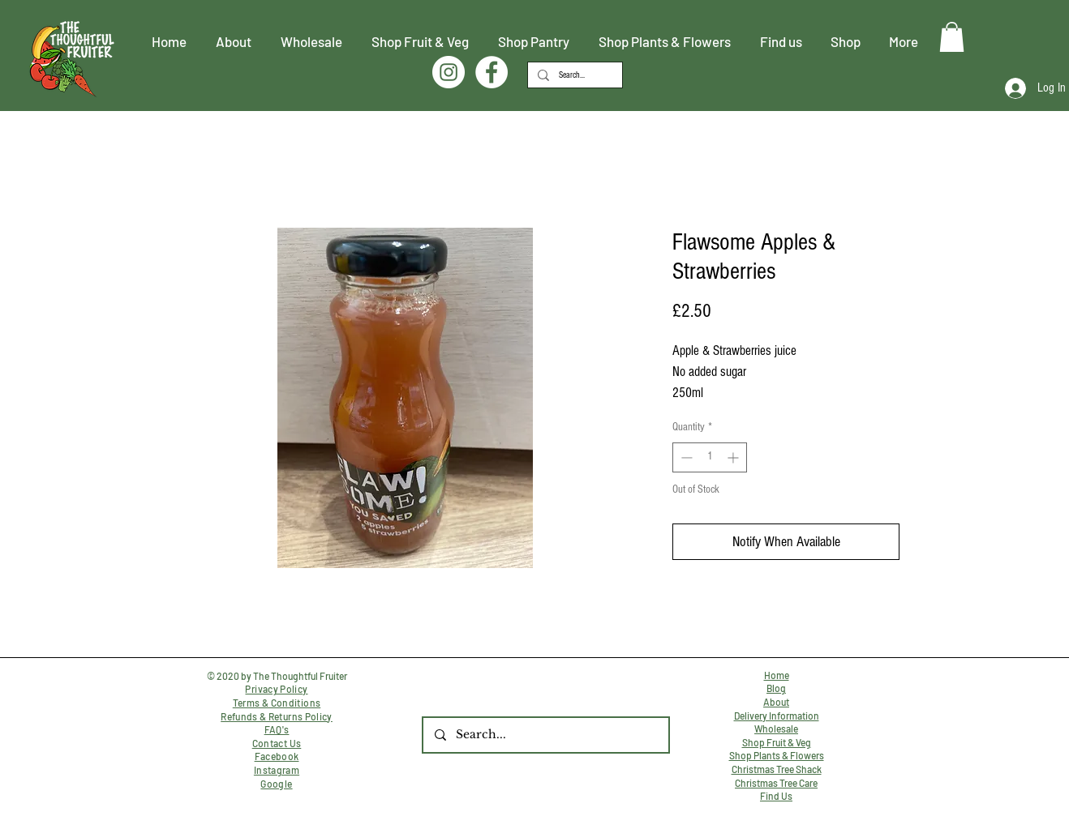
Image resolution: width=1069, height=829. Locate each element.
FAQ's (277, 729)
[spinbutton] (709, 457)
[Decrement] (685, 457)
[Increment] (734, 457)
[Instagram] (448, 72)
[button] (951, 37)
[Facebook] (491, 72)
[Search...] (573, 75)
